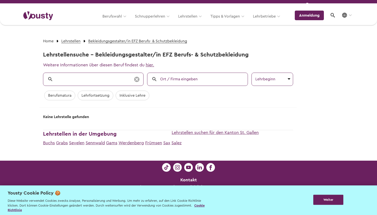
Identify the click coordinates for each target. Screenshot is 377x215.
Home (48, 41)
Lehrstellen (191, 21)
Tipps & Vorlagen (228, 21)
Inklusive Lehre (132, 95)
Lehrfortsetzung (95, 95)
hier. (150, 65)
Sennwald (95, 143)
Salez (176, 143)
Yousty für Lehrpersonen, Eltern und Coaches (264, 5)
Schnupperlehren (153, 21)
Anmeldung (312, 20)
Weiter (328, 199)
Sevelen (76, 143)
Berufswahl (115, 21)
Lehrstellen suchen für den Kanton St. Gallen (215, 132)
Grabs (62, 143)
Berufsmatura (59, 95)
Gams (111, 143)
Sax (166, 143)
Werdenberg (131, 143)
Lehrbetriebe (267, 21)
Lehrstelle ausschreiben (332, 5)
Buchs (49, 143)
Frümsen (153, 143)
